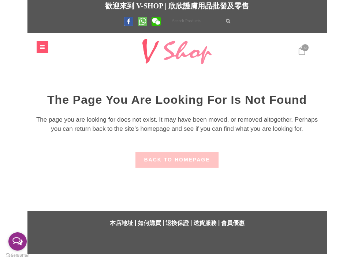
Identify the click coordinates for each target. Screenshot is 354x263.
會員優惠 (233, 222)
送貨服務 (205, 222)
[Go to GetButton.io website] (17, 255)
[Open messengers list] (17, 241)
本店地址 (121, 222)
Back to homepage (177, 159)
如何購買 (149, 222)
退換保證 (177, 222)
